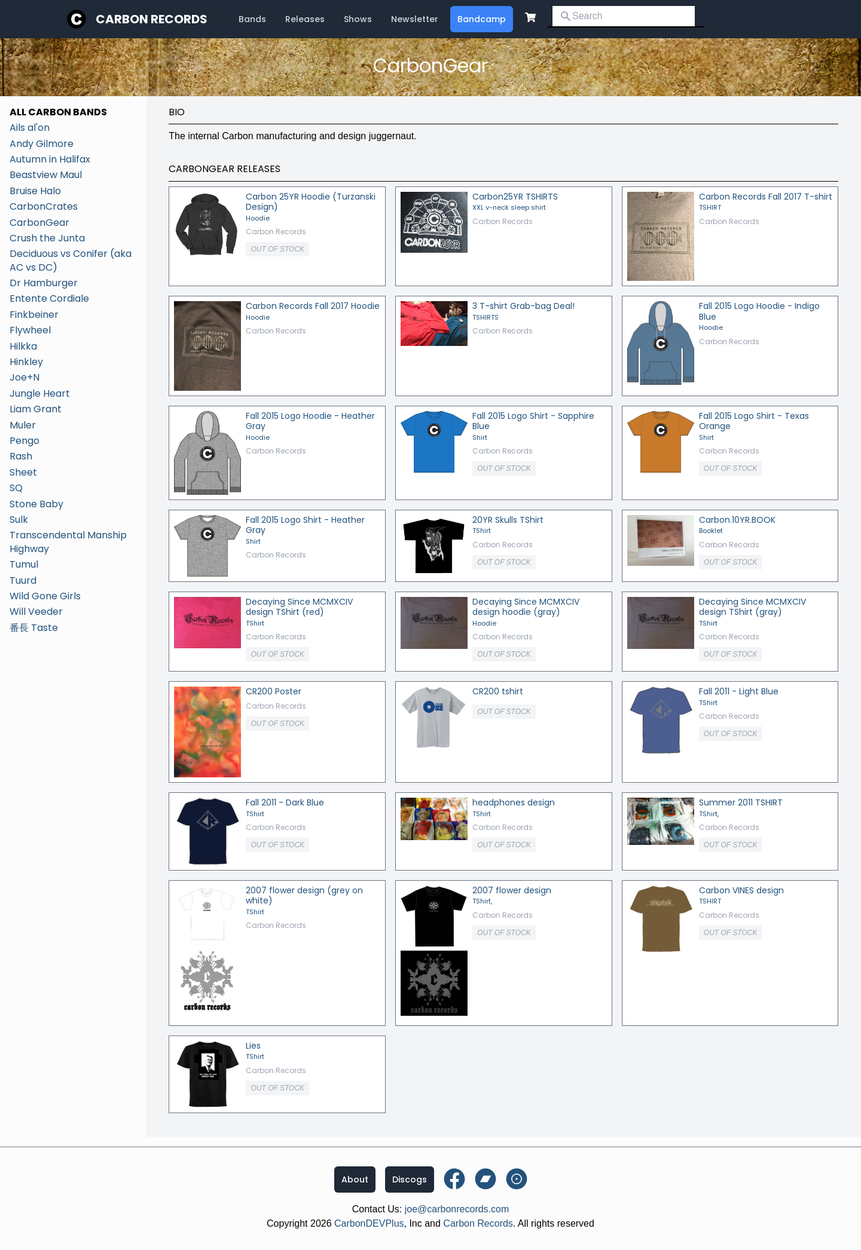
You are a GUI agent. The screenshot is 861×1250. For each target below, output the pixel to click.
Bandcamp (481, 19)
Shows (358, 19)
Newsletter (414, 19)
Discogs (409, 1179)
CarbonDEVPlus (369, 1223)
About (354, 1179)
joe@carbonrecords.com (457, 1209)
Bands (252, 19)
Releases (305, 19)
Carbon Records (151, 19)
